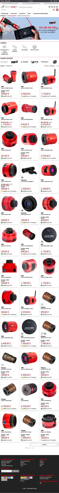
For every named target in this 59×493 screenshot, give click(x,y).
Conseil (42, 462)
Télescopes (4, 13)
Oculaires (22, 13)
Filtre (29, 13)
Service (41, 461)
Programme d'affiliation (45, 477)
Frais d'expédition (24, 479)
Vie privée (3, 464)
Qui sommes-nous (25, 461)
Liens (21, 465)
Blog (41, 465)
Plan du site (23, 464)
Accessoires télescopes (40, 13)
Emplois (22, 462)
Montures (14, 13)
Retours (22, 481)
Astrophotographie (12, 15)
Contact (42, 464)
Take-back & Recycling (6, 465)
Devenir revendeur (44, 478)
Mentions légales (5, 462)
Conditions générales (6, 461)
